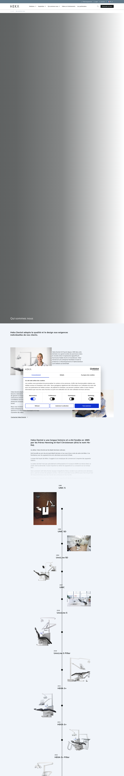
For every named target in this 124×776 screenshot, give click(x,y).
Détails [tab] (62, 375)
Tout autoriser (86, 405)
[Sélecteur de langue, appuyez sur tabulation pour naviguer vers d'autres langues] (111, 2)
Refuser (37, 405)
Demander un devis (107, 6)
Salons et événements (68, 6)
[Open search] (98, 6)
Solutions (32, 6)
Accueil (12, 11)
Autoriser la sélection (62, 405)
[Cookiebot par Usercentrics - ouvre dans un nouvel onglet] (91, 369)
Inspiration (42, 6)
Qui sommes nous (54, 6)
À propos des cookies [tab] (88, 375)
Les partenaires (82, 6)
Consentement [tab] (36, 375)
